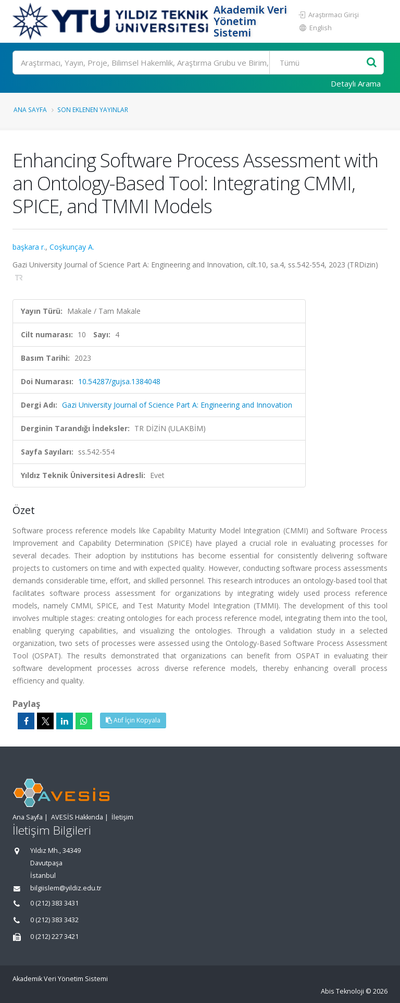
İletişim (122, 817)
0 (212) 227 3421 (54, 936)
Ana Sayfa (30, 109)
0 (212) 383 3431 (54, 903)
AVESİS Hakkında (77, 817)
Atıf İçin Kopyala (133, 720)
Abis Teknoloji (342, 991)
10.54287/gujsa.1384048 (119, 381)
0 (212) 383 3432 (54, 919)
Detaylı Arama (356, 83)
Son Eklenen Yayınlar (92, 109)
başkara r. (28, 247)
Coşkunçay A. (71, 247)
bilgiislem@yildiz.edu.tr (66, 888)
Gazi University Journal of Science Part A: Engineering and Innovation (177, 405)
